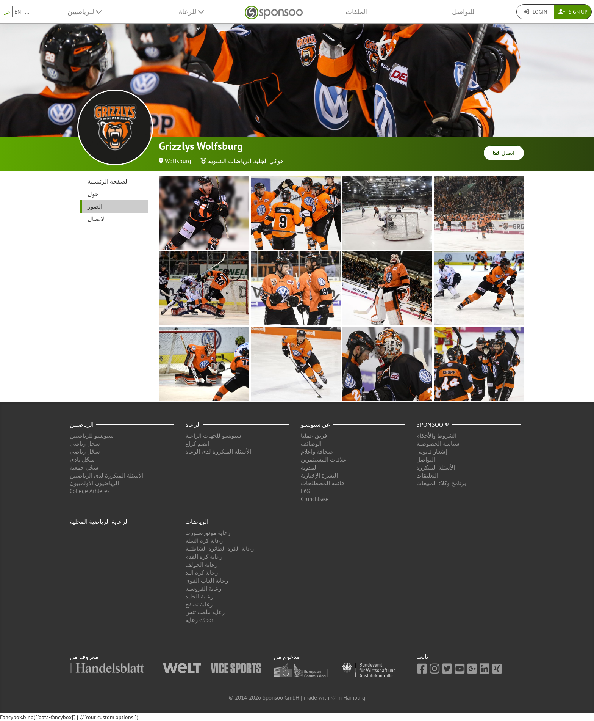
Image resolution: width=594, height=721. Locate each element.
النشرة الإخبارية (319, 475)
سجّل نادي (82, 459)
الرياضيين (82, 424)
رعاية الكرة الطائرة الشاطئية (219, 548)
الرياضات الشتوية (229, 161)
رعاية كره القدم (203, 556)
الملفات (356, 11)
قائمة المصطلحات (322, 483)
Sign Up (573, 11)
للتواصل (463, 11)
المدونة (309, 467)
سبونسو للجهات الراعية (213, 435)
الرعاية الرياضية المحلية (99, 521)
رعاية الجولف (201, 564)
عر (7, 11)
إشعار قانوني (431, 451)
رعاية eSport (200, 620)
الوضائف (311, 443)
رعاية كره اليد (201, 572)
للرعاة (191, 11)
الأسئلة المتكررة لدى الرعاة (218, 451)
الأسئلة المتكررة (435, 467)
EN (17, 11)
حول (93, 194)
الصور (95, 206)
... (27, 11)
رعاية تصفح (199, 604)
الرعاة (193, 424)
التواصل (425, 459)
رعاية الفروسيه (203, 588)
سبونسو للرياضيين (92, 435)
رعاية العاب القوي (206, 580)
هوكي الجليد (268, 161)
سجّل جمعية (84, 467)
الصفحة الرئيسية (108, 181)
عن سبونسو (315, 424)
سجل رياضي (85, 443)
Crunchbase (315, 499)
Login (535, 11)
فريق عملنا (314, 435)
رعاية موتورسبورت (207, 532)
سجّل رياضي (85, 451)
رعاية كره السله (204, 540)
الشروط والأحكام (436, 435)
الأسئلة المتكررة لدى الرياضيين (107, 475)
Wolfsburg (178, 161)
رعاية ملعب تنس (205, 612)
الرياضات (196, 521)
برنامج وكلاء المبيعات (441, 483)
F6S (305, 491)
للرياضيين (84, 11)
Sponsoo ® (432, 424)
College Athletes (89, 491)
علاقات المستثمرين (324, 459)
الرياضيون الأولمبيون (94, 483)
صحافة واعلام (317, 451)
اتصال (503, 152)
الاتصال (97, 219)
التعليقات (427, 475)
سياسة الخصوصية (438, 443)
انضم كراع (197, 443)
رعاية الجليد (199, 596)
